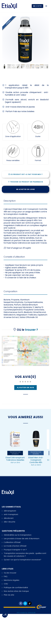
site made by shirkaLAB (26, 613)
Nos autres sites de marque (16, 591)
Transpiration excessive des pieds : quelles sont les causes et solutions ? (25, 554)
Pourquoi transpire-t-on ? (15, 549)
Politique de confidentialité (16, 587)
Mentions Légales (11, 580)
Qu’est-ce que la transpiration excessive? (22, 559)
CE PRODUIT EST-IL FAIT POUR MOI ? (25, 174)
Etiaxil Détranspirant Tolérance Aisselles (15, 460)
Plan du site (9, 595)
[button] (5, 615)
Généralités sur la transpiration (17, 535)
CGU (6, 583)
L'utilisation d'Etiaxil (12, 542)
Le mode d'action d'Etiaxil (15, 546)
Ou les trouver (10, 572)
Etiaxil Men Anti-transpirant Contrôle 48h (35, 461)
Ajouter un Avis (25, 387)
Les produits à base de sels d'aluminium (21, 538)
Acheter (37, 6)
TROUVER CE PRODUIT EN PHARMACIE (25, 182)
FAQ (5, 576)
